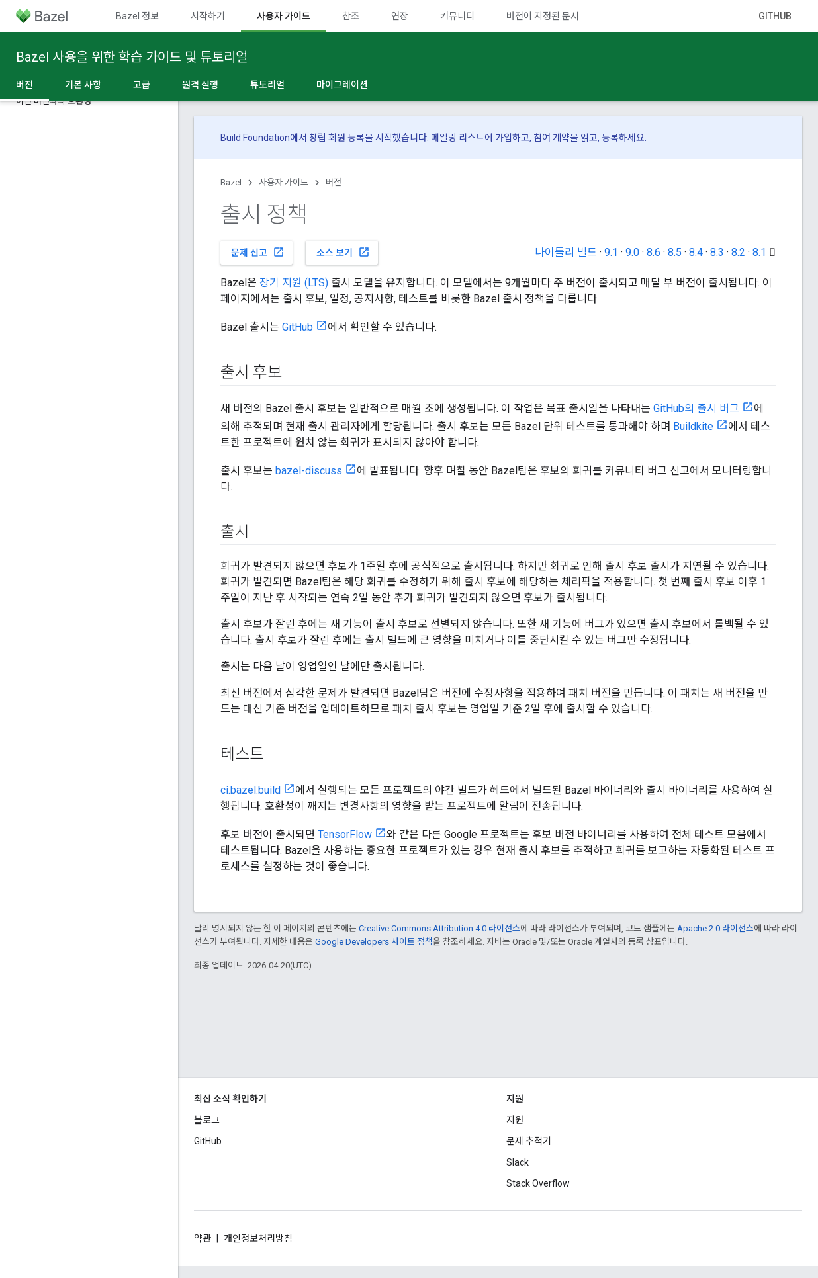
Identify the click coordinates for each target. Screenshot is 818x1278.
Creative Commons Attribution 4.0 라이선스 (439, 928)
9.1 (611, 252)
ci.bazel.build (250, 790)
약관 (202, 1238)
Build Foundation (255, 137)
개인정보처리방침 (258, 1238)
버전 (333, 182)
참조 (350, 16)
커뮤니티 (457, 16)
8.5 (675, 252)
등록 (610, 137)
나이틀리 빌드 (566, 252)
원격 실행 (200, 84)
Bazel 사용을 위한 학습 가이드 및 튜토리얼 (132, 57)
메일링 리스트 (457, 137)
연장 (399, 16)
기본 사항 (83, 84)
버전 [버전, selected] (24, 84)
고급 (141, 84)
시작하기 (208, 16)
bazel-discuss (308, 470)
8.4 (696, 252)
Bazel (231, 182)
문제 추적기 (528, 1141)
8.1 (759, 252)
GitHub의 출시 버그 (696, 408)
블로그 (207, 1120)
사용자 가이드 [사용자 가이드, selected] (283, 16)
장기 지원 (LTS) (293, 283)
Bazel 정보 (137, 16)
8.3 (717, 252)
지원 (514, 1120)
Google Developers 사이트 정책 (374, 942)
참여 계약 (551, 137)
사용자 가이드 (283, 182)
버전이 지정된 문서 (542, 16)
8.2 (738, 252)
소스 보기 (343, 252)
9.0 (632, 252)
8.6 (653, 252)
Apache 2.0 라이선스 (715, 928)
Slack (517, 1162)
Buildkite (693, 426)
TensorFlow (345, 834)
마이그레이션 (342, 84)
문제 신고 (258, 252)
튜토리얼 (267, 84)
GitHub (775, 16)
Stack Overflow (538, 1183)
